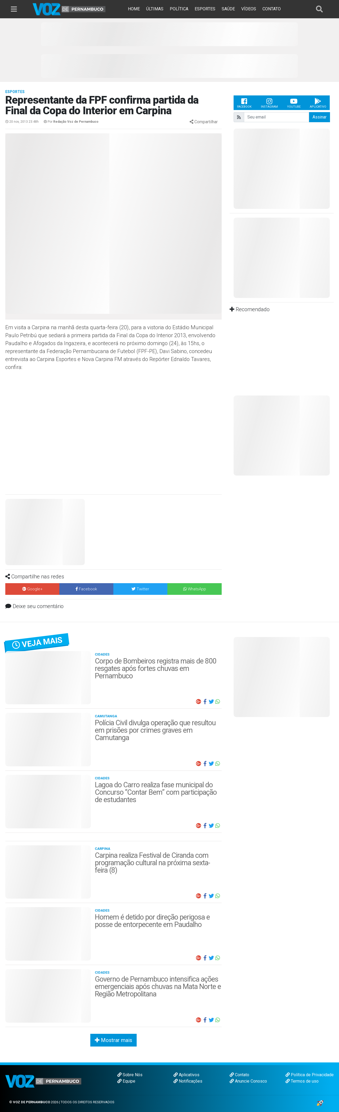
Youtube (294, 102)
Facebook (244, 102)
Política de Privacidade (310, 1074)
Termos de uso (302, 1081)
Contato (239, 1074)
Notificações (187, 1081)
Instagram (269, 102)
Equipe (126, 1081)
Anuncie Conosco (248, 1081)
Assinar (320, 117)
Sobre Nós (129, 1074)
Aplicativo (318, 102)
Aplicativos (186, 1074)
